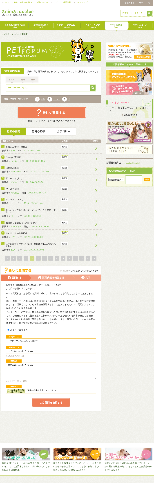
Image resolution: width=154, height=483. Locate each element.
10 (69, 258)
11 (75, 258)
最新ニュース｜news (140, 26)
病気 (43, 99)
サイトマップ (81, 2)
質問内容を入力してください (51, 371)
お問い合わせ (42, 2)
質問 (23, 79)
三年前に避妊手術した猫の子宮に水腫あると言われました (31, 245)
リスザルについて (14, 199)
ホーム (6, 2)
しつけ (56, 99)
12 (82, 258)
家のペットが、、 (14, 178)
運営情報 (67, 2)
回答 (33, 79)
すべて (11, 79)
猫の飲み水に (12, 168)
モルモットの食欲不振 (16, 233)
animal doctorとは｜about (15, 26)
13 (88, 258)
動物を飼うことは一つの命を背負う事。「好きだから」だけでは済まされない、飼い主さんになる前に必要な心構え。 (26, 466)
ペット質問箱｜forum (116, 26)
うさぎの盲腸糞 (13, 157)
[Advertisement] (59, 23)
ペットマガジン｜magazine (92, 26)
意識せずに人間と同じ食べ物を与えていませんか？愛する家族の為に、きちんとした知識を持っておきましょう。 (128, 466)
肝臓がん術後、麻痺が (16, 147)
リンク (56, 2)
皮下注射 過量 (12, 189)
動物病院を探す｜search (40, 26)
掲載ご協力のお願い (23, 2)
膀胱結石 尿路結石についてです (21, 223)
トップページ (7, 34)
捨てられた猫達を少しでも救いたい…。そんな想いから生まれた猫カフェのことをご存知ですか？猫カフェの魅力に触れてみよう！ (77, 466)
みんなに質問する (17, 330)
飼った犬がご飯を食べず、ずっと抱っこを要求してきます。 (31, 211)
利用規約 (64, 271)
